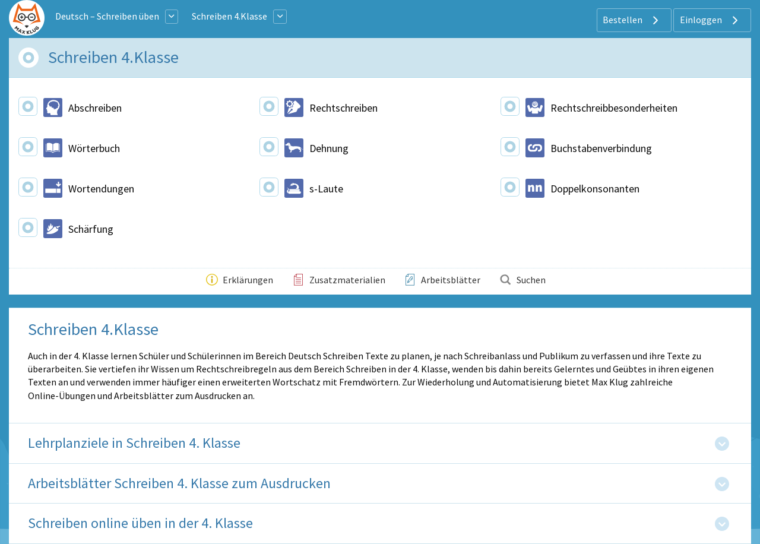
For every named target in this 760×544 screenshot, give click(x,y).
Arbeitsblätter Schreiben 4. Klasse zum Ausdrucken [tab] (179, 483)
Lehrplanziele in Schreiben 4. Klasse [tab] (134, 443)
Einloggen (710, 20)
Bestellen (632, 20)
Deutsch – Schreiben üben (107, 16)
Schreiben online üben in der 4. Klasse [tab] (140, 523)
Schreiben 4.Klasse (229, 16)
